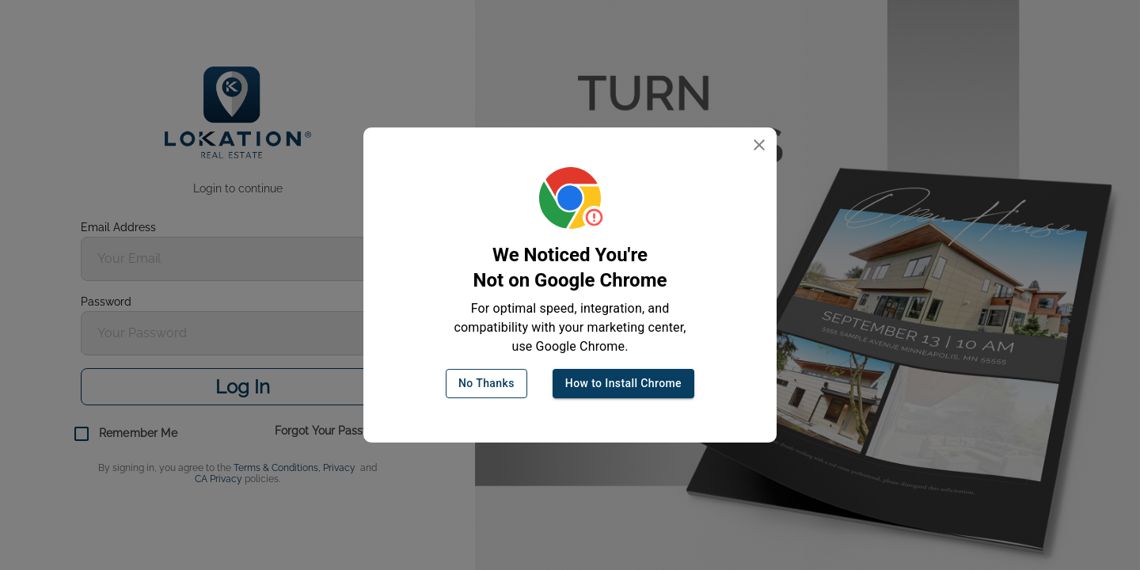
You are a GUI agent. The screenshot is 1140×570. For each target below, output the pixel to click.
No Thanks (486, 383)
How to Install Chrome (623, 383)
